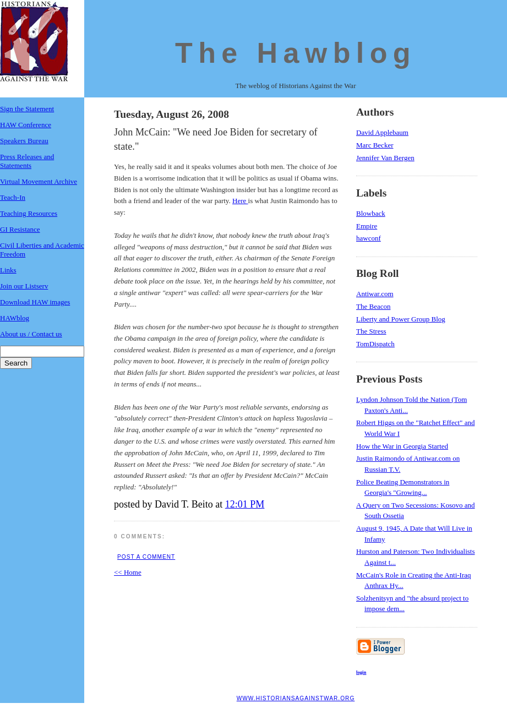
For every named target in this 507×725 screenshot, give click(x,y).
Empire (366, 226)
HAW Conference (25, 125)
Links (8, 270)
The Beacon (373, 306)
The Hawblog (295, 53)
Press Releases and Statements (27, 161)
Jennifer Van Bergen (385, 158)
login (361, 672)
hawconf (368, 238)
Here (240, 201)
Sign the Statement (27, 109)
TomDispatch (375, 344)
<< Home (127, 572)
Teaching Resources (28, 213)
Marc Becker (375, 145)
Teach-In (12, 197)
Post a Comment (146, 557)
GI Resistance (20, 229)
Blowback (370, 213)
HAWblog (14, 318)
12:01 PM (245, 504)
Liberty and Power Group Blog (400, 319)
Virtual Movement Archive (38, 181)
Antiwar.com (375, 294)
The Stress (371, 331)
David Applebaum (382, 132)
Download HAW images (35, 302)
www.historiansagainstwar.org (296, 698)
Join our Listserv (24, 286)
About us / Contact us (31, 334)
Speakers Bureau (24, 141)
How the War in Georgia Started (402, 446)
